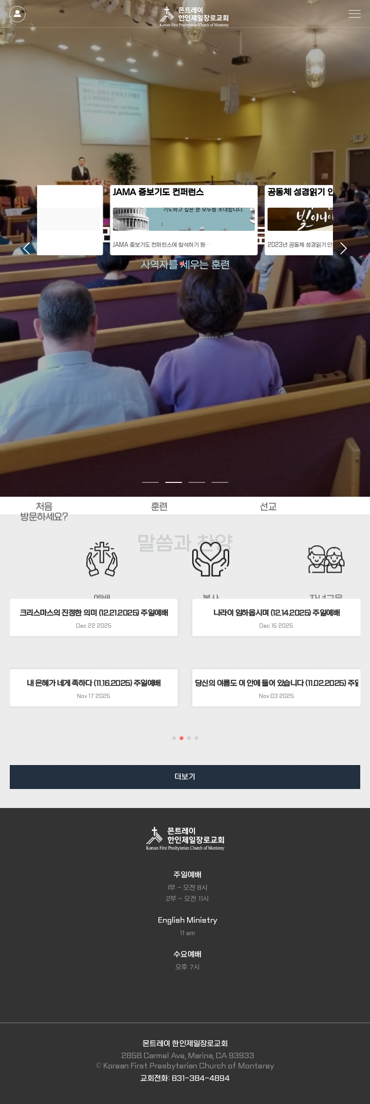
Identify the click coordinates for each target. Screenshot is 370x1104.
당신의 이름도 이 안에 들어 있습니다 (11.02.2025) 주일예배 (276, 683)
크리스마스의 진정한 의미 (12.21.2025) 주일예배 (94, 613)
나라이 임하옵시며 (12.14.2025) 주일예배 (276, 613)
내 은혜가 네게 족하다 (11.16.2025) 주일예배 (94, 683)
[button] (174, 738)
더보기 (185, 776)
